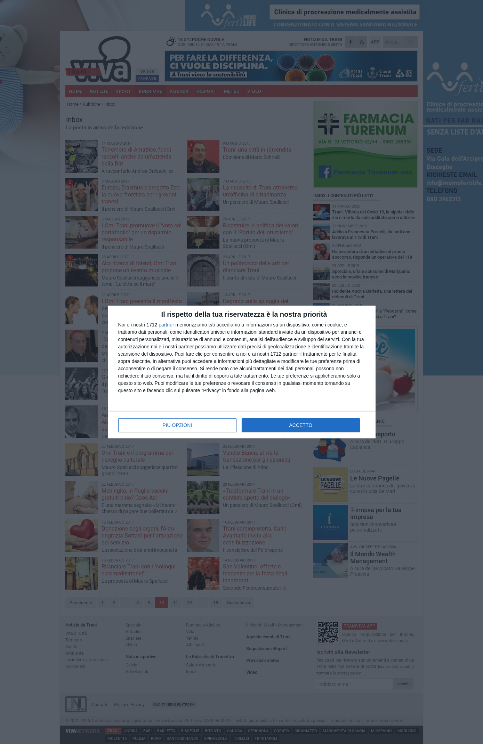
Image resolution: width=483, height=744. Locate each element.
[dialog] (242, 372)
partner (166, 324)
